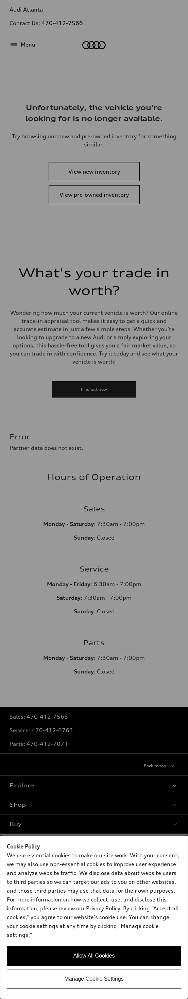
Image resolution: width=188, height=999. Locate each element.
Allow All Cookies (94, 956)
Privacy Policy (103, 908)
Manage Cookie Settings (93, 979)
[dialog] (94, 917)
